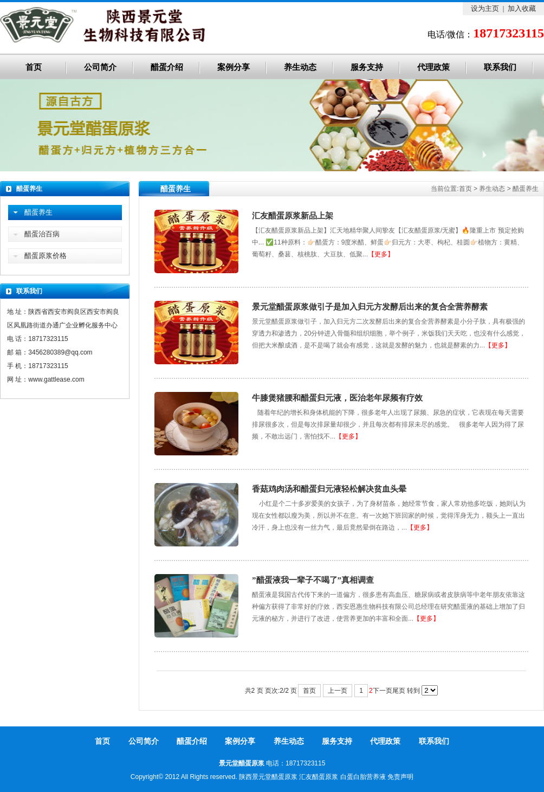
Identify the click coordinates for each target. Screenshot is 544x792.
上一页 (337, 690)
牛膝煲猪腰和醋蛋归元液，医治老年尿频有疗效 (337, 398)
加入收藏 (522, 8)
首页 (33, 67)
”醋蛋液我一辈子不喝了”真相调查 (313, 580)
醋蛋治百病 (42, 234)
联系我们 (500, 67)
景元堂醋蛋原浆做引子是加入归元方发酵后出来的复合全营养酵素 (370, 306)
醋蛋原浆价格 (45, 256)
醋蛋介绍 (167, 67)
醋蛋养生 (526, 188)
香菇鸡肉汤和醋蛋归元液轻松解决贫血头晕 (329, 489)
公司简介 (100, 67)
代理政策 (433, 67)
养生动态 (300, 67)
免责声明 (400, 777)
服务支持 (367, 67)
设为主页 (485, 8)
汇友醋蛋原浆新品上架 (292, 215)
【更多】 (381, 254)
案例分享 (233, 67)
